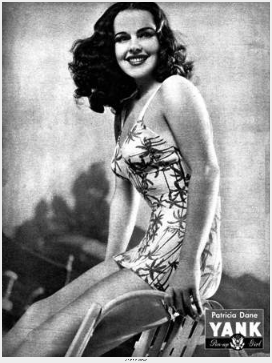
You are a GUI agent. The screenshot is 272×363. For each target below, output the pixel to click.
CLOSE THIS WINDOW (136, 360)
